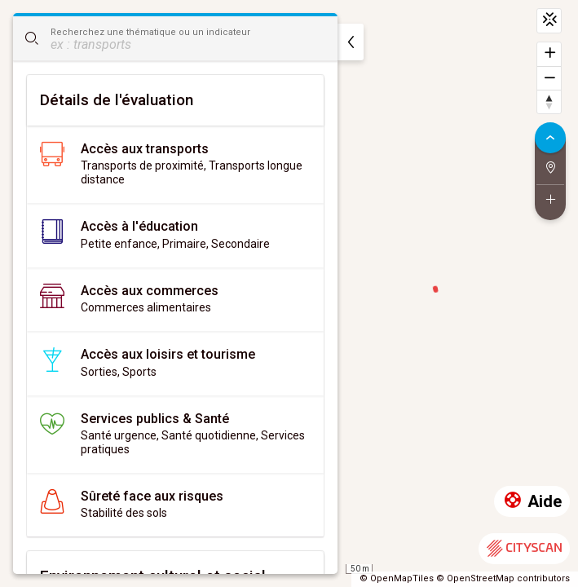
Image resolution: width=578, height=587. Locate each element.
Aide (532, 501)
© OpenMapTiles (397, 578)
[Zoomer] (549, 54)
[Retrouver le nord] (549, 101)
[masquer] (351, 42)
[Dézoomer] (549, 78)
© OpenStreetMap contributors (503, 578)
